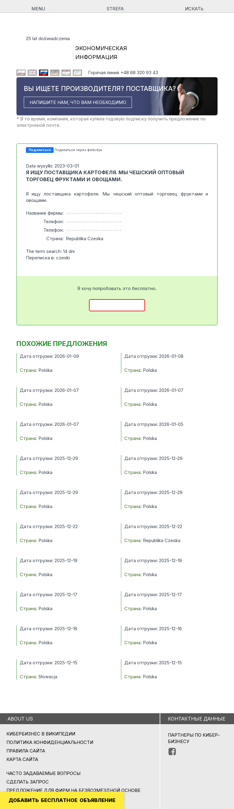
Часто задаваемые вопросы (43, 773)
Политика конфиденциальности (49, 742)
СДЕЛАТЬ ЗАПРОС (27, 782)
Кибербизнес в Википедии (40, 734)
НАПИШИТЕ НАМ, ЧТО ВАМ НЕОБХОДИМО (78, 102)
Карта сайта (22, 759)
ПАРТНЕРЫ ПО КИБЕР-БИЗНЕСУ (194, 738)
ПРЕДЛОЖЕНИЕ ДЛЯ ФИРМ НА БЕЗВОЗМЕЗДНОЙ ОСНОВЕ (73, 790)
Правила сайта (25, 751)
